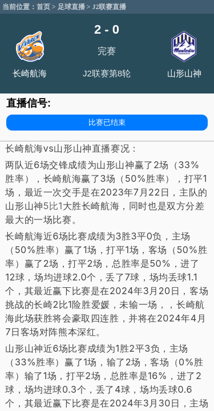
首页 (43, 7)
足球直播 (71, 7)
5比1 (53, 205)
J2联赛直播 (109, 7)
